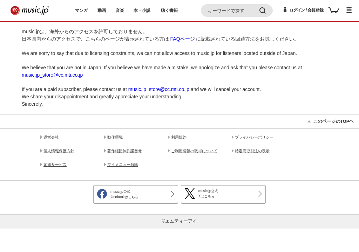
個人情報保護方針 (58, 151)
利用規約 (179, 137)
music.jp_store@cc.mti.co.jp (52, 75)
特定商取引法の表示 (252, 151)
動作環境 (115, 137)
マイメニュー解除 (122, 164)
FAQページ (182, 39)
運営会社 (51, 137)
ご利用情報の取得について (194, 151)
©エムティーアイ (179, 221)
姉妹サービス (55, 164)
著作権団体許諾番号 (124, 151)
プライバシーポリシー (254, 137)
